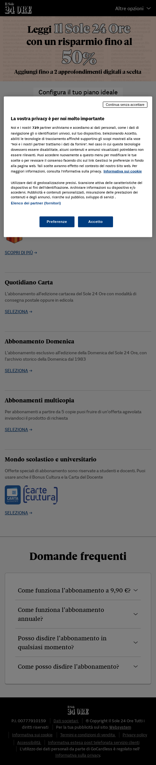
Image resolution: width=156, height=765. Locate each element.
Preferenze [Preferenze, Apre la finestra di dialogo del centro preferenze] (57, 222)
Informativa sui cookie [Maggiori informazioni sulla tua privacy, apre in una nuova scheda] (122, 171)
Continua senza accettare (125, 104)
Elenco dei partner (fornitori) (36, 203)
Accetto (95, 222)
